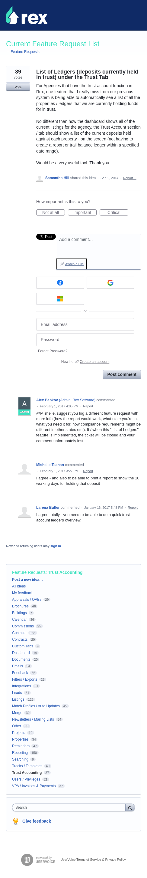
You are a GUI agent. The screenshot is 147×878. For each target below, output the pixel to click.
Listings (18, 699)
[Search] (130, 807)
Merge (17, 713)
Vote (17, 87)
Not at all (53, 212)
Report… (129, 178)
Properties (20, 739)
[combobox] (70, 807)
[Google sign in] (111, 283)
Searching (20, 759)
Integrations (21, 686)
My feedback (22, 593)
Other (16, 726)
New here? (85, 362)
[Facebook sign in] (60, 283)
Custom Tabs (22, 646)
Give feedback (36, 821)
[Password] (85, 339)
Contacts (19, 633)
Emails (17, 666)
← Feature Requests (23, 52)
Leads (17, 693)
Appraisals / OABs (26, 599)
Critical (117, 212)
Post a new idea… (27, 579)
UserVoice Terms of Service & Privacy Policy (93, 859)
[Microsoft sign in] (60, 299)
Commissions (23, 626)
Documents (21, 659)
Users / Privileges (26, 779)
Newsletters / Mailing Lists (33, 719)
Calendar (19, 619)
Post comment (121, 374)
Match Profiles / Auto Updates (36, 706)
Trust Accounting (65, 572)
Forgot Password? (52, 351)
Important (85, 212)
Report (88, 406)
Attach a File (74, 264)
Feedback (20, 673)
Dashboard (21, 653)
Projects (18, 733)
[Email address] (85, 324)
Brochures (20, 606)
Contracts (19, 639)
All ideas (19, 586)
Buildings (19, 613)
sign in (55, 546)
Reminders (21, 746)
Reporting (20, 753)
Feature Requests (29, 572)
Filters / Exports (24, 679)
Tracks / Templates (27, 766)
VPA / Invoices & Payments (34, 786)
